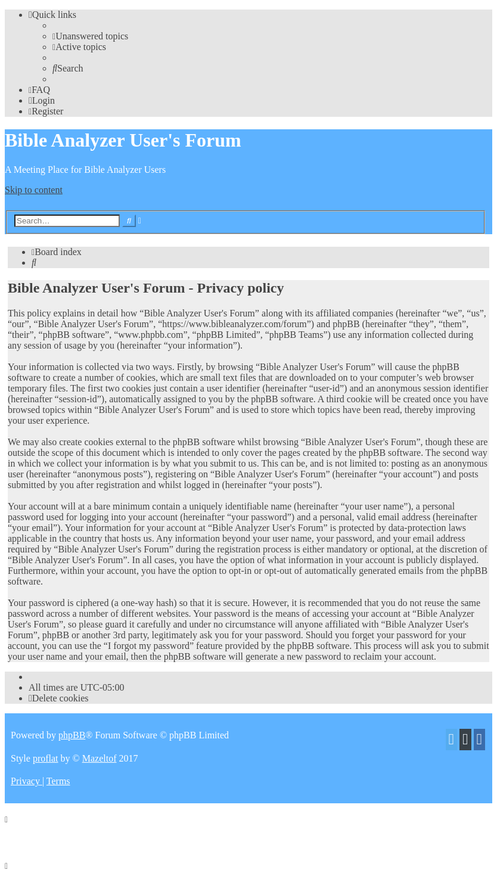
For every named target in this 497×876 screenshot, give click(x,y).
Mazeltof (99, 758)
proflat (45, 758)
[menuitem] (90, 36)
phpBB (71, 735)
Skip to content (34, 190)
